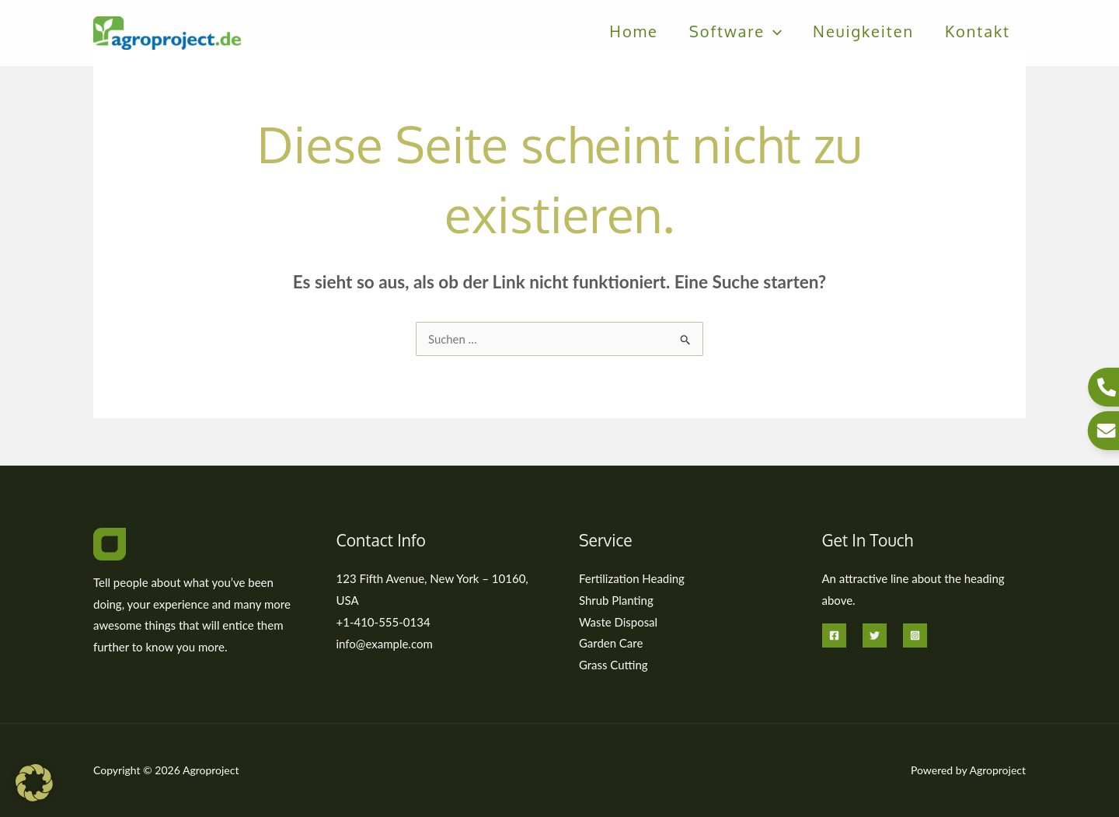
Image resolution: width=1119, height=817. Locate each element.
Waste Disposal (618, 622)
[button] (773, 35)
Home (633, 35)
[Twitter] (875, 635)
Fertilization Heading (632, 578)
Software (735, 35)
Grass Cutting (613, 665)
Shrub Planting (616, 600)
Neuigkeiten (863, 35)
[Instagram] (915, 635)
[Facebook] (834, 635)
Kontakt (977, 35)
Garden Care (611, 644)
